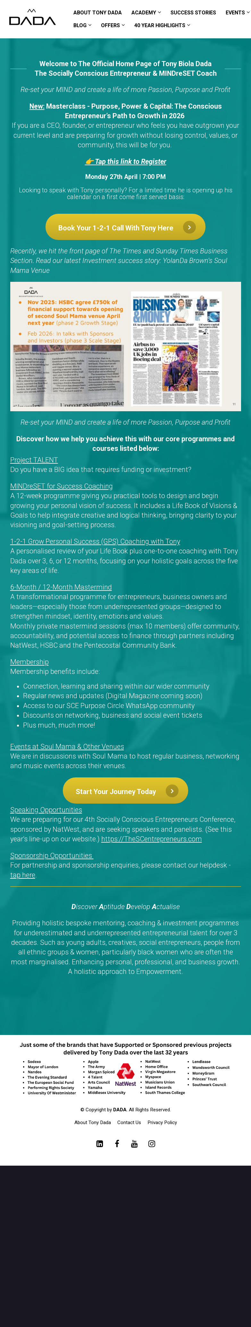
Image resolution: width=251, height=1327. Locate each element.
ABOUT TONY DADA (97, 13)
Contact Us (129, 1122)
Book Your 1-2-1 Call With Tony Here (127, 227)
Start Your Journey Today (127, 790)
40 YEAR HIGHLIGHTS (159, 25)
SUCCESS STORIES (193, 13)
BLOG (80, 25)
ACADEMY (143, 13)
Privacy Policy (162, 1122)
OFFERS (110, 25)
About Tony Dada (92, 1122)
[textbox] (125, 613)
